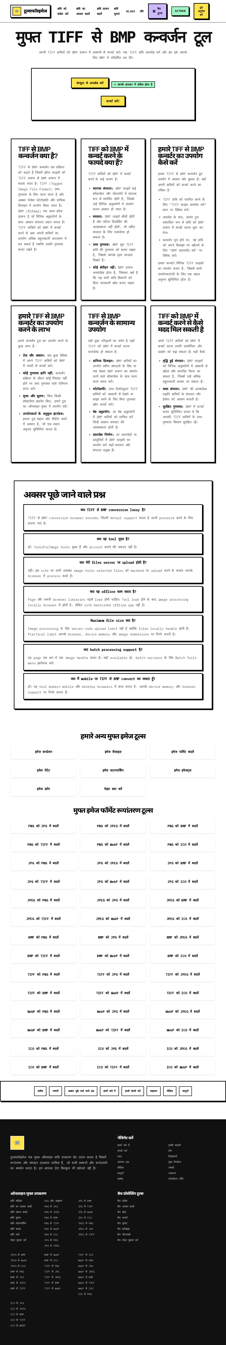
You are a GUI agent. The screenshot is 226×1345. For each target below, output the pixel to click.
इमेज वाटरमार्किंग (113, 770)
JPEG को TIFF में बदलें (43, 919)
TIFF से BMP (51, 1282)
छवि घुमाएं (15, 1217)
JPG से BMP (85, 1200)
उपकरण (172, 1173)
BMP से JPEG (17, 1282)
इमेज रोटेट (43, 770)
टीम (170, 1150)
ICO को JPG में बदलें (113, 1049)
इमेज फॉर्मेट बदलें (182, 752)
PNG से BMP (51, 1217)
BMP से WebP (51, 1254)
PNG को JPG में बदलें (43, 826)
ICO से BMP (17, 1314)
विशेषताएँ (172, 1156)
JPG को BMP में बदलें (183, 863)
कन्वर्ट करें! (113, 101)
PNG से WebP (51, 1228)
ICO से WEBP (17, 1325)
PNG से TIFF (51, 1223)
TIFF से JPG (51, 1271)
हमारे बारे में (109, 1091)
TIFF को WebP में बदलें (113, 993)
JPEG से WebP (18, 1260)
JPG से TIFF (85, 1206)
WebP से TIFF (86, 1282)
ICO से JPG (17, 1303)
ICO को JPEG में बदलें (183, 1049)
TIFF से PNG (51, 1266)
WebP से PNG (85, 1260)
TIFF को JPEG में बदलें (182, 974)
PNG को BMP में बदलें (183, 826)
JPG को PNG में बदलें (43, 863)
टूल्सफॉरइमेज (30, 11)
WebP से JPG (85, 1266)
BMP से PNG (17, 1271)
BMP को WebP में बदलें (113, 956)
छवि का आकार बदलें (21, 1206)
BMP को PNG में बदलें (43, 937)
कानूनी (185, 1091)
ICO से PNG (85, 1294)
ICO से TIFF (17, 1319)
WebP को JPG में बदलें (113, 1012)
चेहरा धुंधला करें (18, 1240)
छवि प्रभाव (15, 1228)
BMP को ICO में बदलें (183, 956)
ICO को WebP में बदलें (183, 1067)
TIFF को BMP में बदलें (43, 993)
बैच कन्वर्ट (122, 1217)
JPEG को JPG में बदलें (113, 900)
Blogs (130, 11)
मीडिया (170, 1091)
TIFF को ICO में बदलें (183, 993)
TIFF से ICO (85, 1254)
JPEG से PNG (85, 1223)
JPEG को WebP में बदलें (113, 919)
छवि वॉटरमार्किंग (18, 1223)
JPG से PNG (51, 1240)
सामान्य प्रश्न (123, 1162)
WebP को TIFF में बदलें (113, 1030)
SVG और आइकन (53, 1200)
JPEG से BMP (17, 1254)
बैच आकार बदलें (125, 1206)
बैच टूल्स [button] (160, 11)
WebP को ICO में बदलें (183, 1030)
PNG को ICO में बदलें (183, 845)
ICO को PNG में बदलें (43, 1049)
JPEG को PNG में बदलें (43, 900)
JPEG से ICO (17, 1266)
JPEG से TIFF (86, 1234)
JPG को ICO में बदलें (183, 882)
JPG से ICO (85, 1217)
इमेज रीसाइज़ (113, 752)
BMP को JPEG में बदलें (183, 937)
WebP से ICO (85, 1288)
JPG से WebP (85, 1212)
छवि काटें (14, 1234)
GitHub (180, 11)
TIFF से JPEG (52, 1277)
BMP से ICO (51, 1260)
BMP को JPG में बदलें (113, 937)
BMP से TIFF (17, 1288)
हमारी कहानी (174, 1145)
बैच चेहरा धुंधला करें (127, 1240)
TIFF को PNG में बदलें (43, 974)
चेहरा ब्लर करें (113, 789)
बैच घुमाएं (122, 1223)
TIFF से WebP (52, 1288)
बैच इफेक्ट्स (123, 1228)
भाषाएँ (55, 1091)
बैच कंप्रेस (122, 1200)
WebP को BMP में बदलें (43, 1030)
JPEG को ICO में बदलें (183, 919)
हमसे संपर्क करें (133, 1091)
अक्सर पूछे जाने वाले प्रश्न (81, 1091)
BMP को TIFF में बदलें (43, 956)
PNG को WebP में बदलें (113, 845)
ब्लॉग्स (40, 1091)
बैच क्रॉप (121, 1212)
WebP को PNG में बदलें (43, 1012)
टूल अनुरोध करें (201, 11)
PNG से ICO (51, 1234)
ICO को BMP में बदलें (43, 1067)
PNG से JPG (51, 1206)
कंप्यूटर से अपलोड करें (89, 83)
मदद (119, 1156)
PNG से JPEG (51, 1212)
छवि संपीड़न (16, 1200)
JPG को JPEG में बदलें (113, 863)
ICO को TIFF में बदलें (113, 1067)
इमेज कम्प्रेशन (43, 752)
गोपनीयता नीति (175, 1178)
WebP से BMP (85, 1277)
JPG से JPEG (51, 1245)
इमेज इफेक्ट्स (182, 770)
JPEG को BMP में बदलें (183, 900)
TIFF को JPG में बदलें (113, 974)
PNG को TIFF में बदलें (43, 845)
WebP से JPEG (86, 1271)
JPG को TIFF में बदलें (43, 882)
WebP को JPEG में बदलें (182, 1012)
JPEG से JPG (85, 1228)
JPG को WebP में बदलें (113, 882)
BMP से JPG (17, 1277)
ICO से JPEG (17, 1308)
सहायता (153, 1091)
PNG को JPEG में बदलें (113, 826)
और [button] (141, 11)
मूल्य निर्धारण (174, 1162)
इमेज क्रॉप (43, 789)
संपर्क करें (122, 1150)
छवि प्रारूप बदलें (18, 1212)
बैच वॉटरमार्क (124, 1234)
